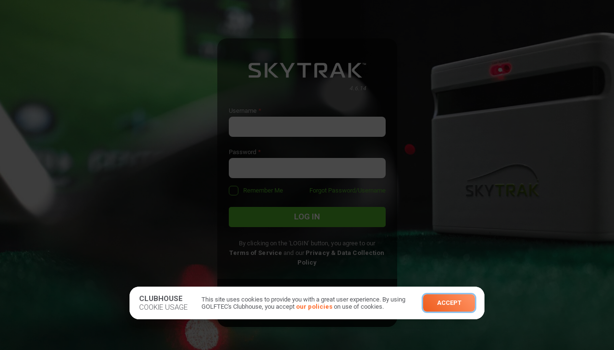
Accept (449, 302)
